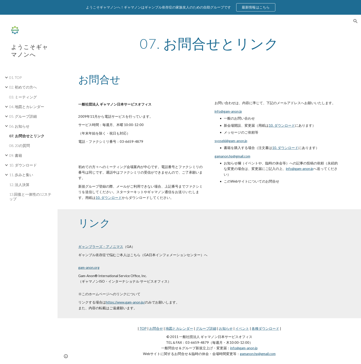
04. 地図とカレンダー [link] (26, 106)
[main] (209, 43)
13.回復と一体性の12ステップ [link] (30, 196)
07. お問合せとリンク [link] (26, 136)
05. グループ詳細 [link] (23, 116)
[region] (180, 7)
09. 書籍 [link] (15, 155)
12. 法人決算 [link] (19, 184)
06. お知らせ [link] (19, 126)
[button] (355, 21)
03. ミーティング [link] (23, 97)
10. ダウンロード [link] (23, 165)
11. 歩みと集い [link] (21, 174)
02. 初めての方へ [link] (23, 87)
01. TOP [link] (15, 77)
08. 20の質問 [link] (19, 145)
